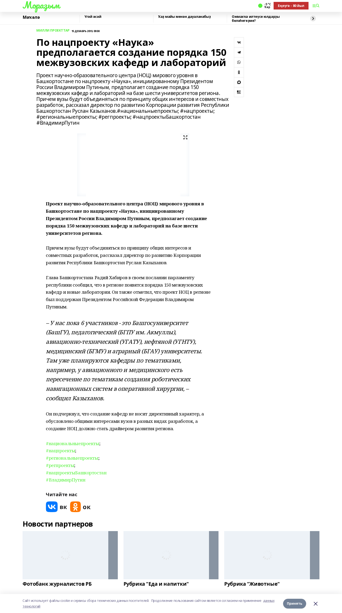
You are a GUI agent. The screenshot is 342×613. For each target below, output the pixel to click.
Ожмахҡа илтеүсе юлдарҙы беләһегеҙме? (256, 19)
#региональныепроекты (72, 458)
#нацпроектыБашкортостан (76, 473)
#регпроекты (60, 465)
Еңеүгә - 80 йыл (291, 5)
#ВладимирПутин (65, 480)
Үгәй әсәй (93, 17)
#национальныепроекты (72, 443)
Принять (294, 603)
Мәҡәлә (31, 17)
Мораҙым (41, 5)
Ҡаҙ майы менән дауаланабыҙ (184, 17)
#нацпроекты (60, 450)
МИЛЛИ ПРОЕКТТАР (53, 30)
